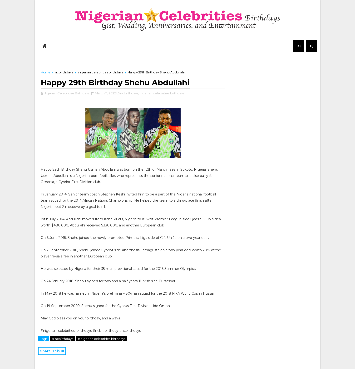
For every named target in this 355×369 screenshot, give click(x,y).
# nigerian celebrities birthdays (101, 339)
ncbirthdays (64, 72)
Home (45, 72)
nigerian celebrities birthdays (100, 72)
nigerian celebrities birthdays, (162, 93)
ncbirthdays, (129, 93)
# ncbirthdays (62, 339)
